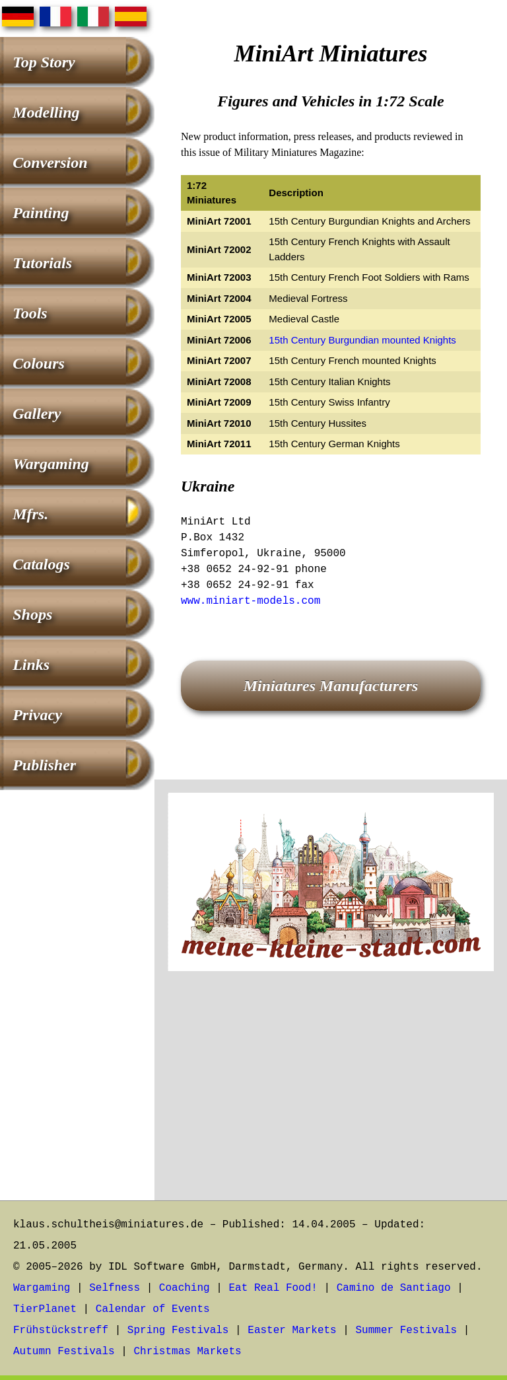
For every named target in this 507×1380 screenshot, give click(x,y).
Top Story (44, 62)
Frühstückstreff (60, 1330)
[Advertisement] (331, 1094)
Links (31, 664)
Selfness (114, 1288)
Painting (41, 212)
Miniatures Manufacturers (331, 685)
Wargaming (51, 463)
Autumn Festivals (64, 1352)
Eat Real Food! (272, 1288)
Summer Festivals (406, 1330)
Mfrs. (30, 514)
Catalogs (41, 564)
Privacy (37, 714)
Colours (39, 363)
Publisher (44, 765)
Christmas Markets (187, 1352)
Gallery (37, 413)
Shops (32, 614)
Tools (30, 313)
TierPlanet (45, 1309)
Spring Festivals (178, 1330)
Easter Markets (292, 1330)
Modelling (46, 112)
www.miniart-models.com (250, 601)
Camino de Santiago (394, 1288)
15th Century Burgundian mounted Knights (362, 339)
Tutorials (42, 263)
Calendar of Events (153, 1309)
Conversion (50, 162)
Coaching (184, 1288)
